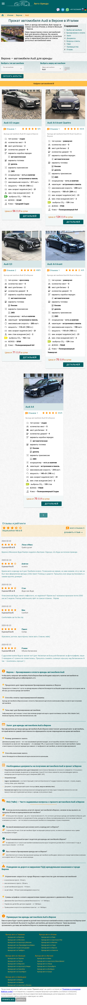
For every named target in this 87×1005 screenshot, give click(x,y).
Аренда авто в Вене (44, 958)
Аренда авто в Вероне (49, 948)
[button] (12, 69)
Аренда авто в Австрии (44, 956)
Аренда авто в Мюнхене (16, 940)
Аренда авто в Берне (15, 980)
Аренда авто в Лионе (15, 961)
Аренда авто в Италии (48, 934)
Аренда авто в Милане (49, 942)
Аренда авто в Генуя (48, 945)
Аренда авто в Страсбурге (17, 972)
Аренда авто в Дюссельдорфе (18, 948)
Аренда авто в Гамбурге (16, 950)
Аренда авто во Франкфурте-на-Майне (21, 945)
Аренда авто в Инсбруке (45, 969)
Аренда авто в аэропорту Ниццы (19, 966)
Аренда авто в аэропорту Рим (51, 940)
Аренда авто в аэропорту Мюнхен (19, 942)
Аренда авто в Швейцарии (15, 977)
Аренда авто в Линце (44, 964)
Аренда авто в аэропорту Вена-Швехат (50, 961)
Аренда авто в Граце (44, 972)
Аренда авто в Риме (48, 937)
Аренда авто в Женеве (16, 982)
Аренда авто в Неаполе (49, 950)
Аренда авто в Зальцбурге (46, 966)
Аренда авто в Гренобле (16, 969)
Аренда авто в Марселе (16, 964)
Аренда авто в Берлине (16, 937)
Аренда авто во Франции (15, 956)
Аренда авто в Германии (15, 934)
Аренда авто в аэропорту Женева (19, 985)
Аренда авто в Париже (16, 958)
